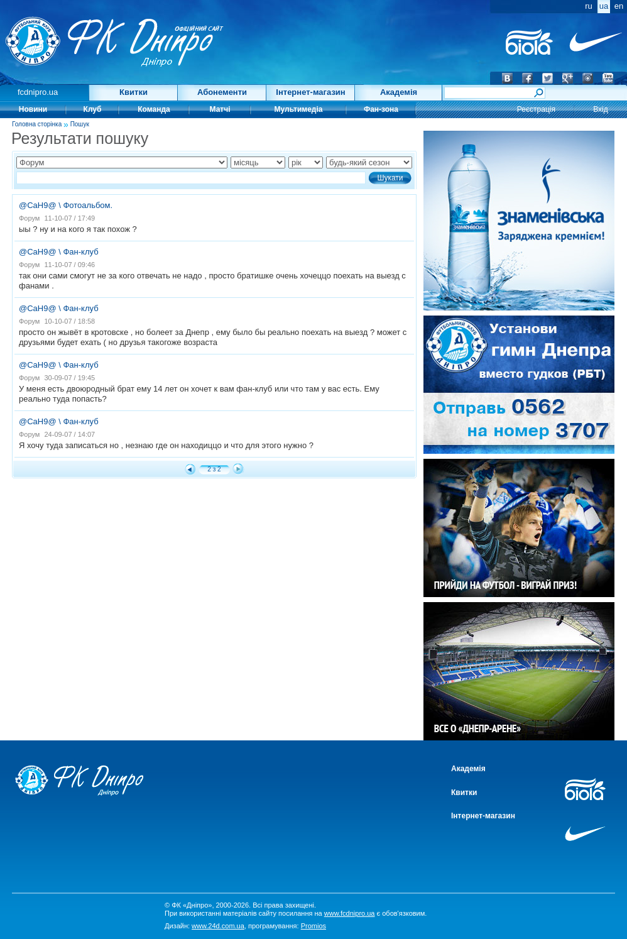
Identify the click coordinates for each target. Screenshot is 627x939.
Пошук (79, 124)
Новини (33, 109)
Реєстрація (536, 109)
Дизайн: (204, 926)
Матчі (220, 109)
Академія (398, 92)
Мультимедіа (299, 109)
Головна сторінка (37, 124)
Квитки (133, 92)
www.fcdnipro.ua (349, 913)
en (618, 6)
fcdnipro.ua (38, 92)
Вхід (600, 109)
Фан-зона (381, 109)
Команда (154, 109)
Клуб (93, 109)
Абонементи (222, 92)
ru (588, 6)
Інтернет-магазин (310, 92)
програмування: (287, 926)
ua (603, 6)
